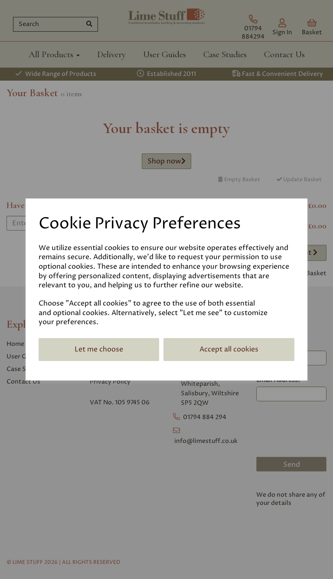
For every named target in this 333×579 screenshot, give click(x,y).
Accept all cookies (228, 349)
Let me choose (99, 349)
